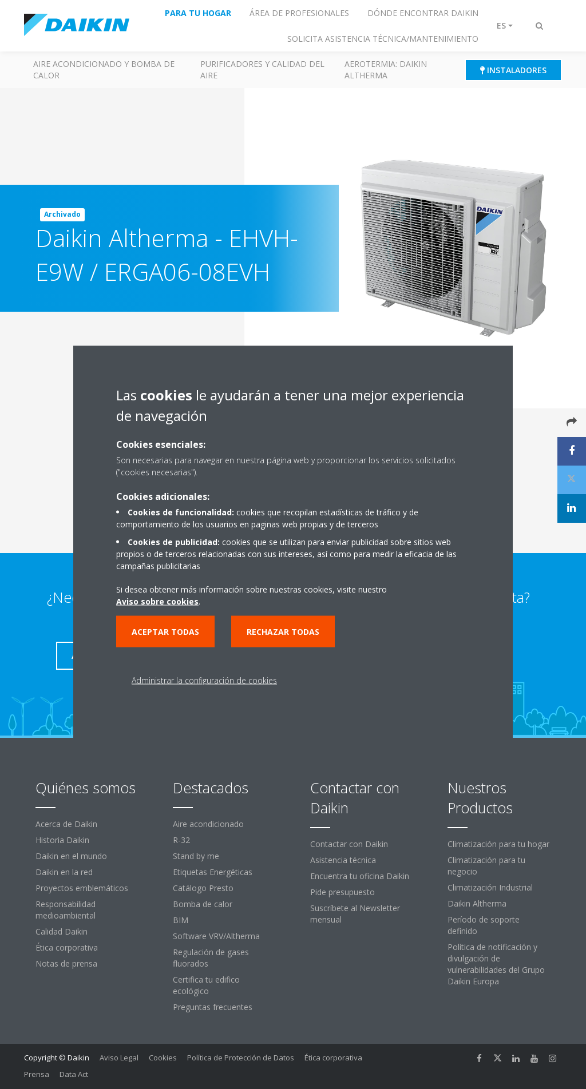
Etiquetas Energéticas (212, 872)
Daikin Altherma (477, 903)
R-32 (181, 839)
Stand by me (196, 855)
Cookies (163, 1057)
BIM (180, 920)
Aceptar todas (165, 631)
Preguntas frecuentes (212, 1006)
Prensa (36, 1074)
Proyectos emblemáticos (81, 888)
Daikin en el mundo (71, 855)
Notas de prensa (66, 963)
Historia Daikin (62, 839)
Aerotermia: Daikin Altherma (386, 69)
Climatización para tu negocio (486, 865)
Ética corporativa (66, 947)
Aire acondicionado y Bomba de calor (104, 69)
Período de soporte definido (484, 925)
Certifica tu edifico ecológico (206, 985)
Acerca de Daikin (66, 823)
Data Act (74, 1074)
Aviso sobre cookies (157, 601)
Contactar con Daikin (349, 843)
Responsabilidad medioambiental (65, 910)
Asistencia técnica (343, 859)
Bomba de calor (202, 904)
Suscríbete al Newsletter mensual (355, 914)
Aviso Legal (119, 1057)
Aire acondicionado (208, 823)
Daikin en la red (64, 872)
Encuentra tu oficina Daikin (359, 876)
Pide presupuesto (342, 892)
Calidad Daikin (61, 931)
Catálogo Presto (203, 888)
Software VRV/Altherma (216, 936)
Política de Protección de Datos (240, 1057)
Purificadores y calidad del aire (262, 69)
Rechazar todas (283, 631)
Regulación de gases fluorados (211, 958)
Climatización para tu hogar (498, 843)
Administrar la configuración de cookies (204, 680)
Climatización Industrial (490, 887)
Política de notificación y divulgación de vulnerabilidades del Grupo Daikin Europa (496, 964)
